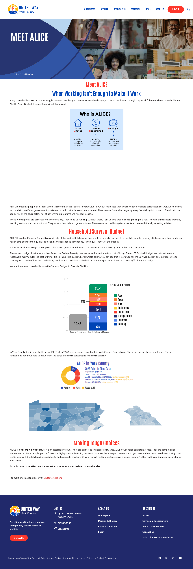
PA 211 (145, 515)
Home (16, 73)
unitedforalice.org (53, 477)
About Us (160, 9)
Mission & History (107, 521)
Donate (175, 9)
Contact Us (63, 529)
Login (101, 532)
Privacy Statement (108, 526)
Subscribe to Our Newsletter (157, 537)
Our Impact (104, 515)
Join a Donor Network (154, 526)
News (148, 9)
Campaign (135, 9)
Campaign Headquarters (155, 521)
